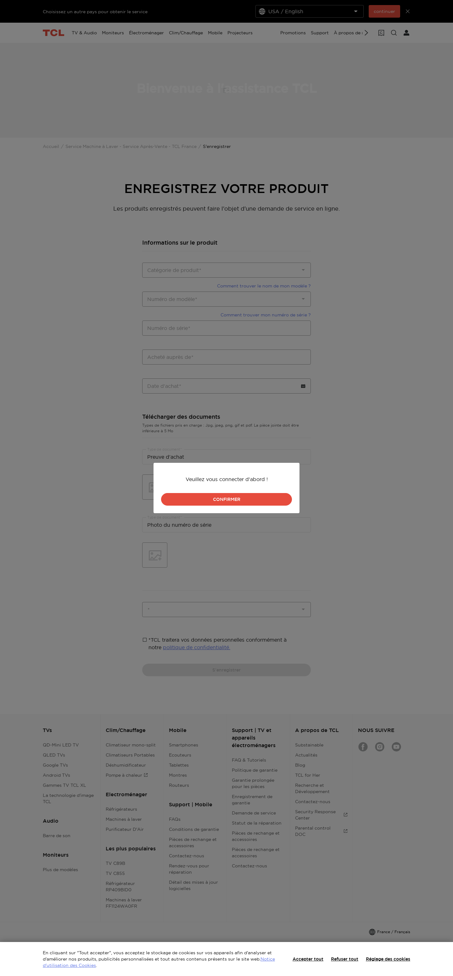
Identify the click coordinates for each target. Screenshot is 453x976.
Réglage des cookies (388, 959)
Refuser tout (344, 959)
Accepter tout (308, 959)
